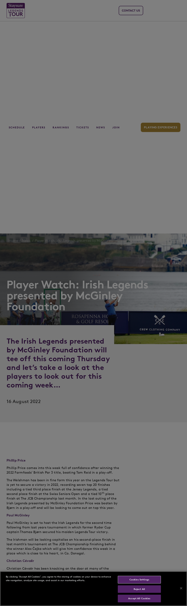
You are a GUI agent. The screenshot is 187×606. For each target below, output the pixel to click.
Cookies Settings (139, 579)
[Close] (181, 588)
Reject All (139, 589)
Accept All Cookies (139, 598)
